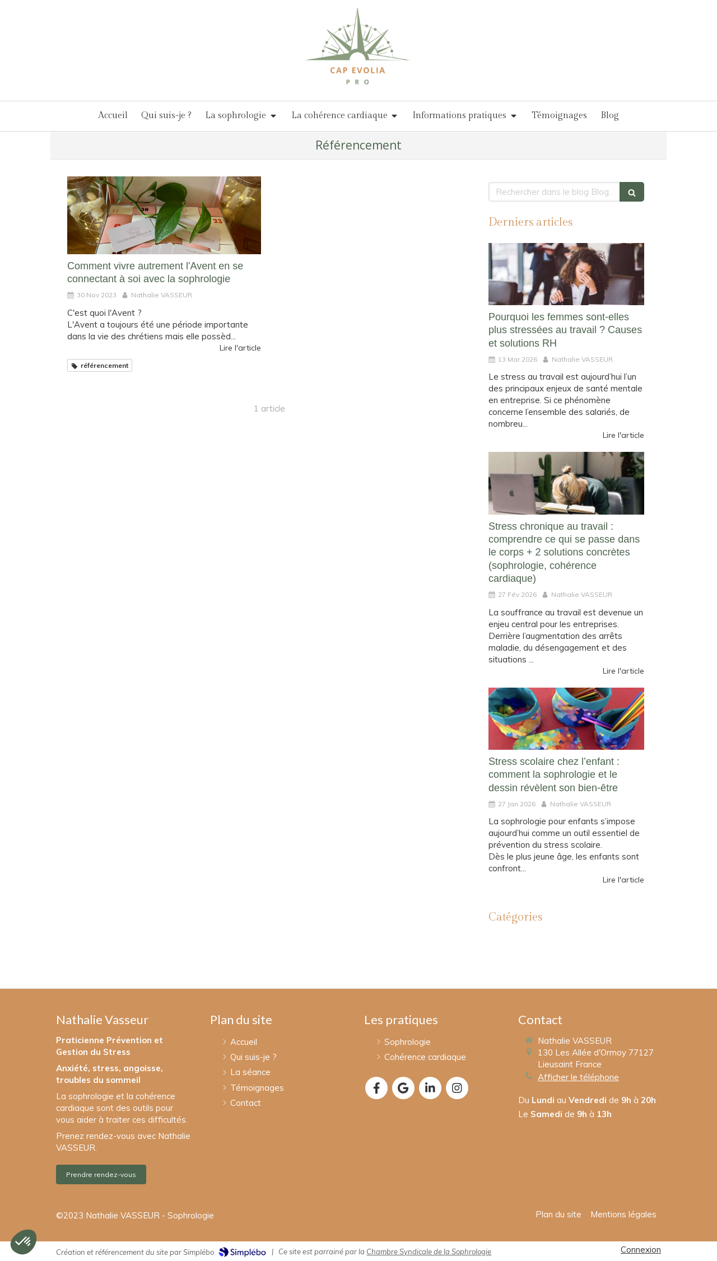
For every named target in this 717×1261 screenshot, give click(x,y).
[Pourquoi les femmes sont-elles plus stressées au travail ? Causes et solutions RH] (566, 274)
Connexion (641, 1249)
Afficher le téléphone (578, 1077)
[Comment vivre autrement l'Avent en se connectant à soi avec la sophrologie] (164, 215)
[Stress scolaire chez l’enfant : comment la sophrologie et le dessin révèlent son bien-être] (566, 719)
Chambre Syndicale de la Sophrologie (428, 1251)
